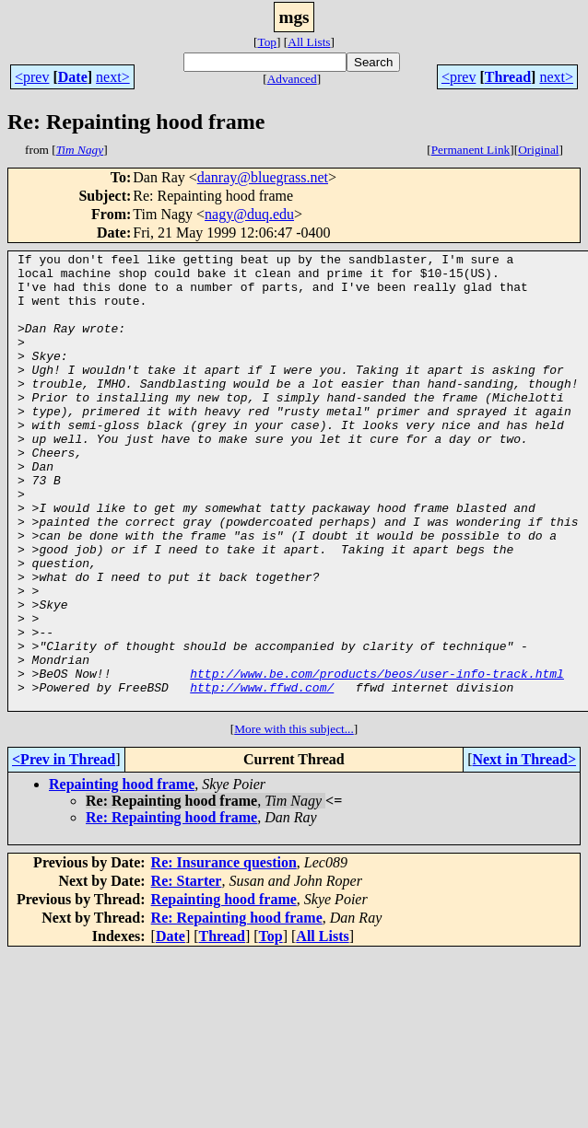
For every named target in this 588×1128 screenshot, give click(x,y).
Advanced (292, 79)
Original (538, 150)
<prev (32, 77)
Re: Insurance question (224, 953)
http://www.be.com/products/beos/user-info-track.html (377, 758)
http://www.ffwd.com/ (262, 775)
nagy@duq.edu (249, 214)
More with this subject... (294, 820)
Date (73, 77)
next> (113, 77)
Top (266, 42)
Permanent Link (471, 150)
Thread (508, 77)
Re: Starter (186, 972)
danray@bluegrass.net (262, 177)
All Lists (309, 42)
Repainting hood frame (121, 875)
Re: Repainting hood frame (171, 908)
